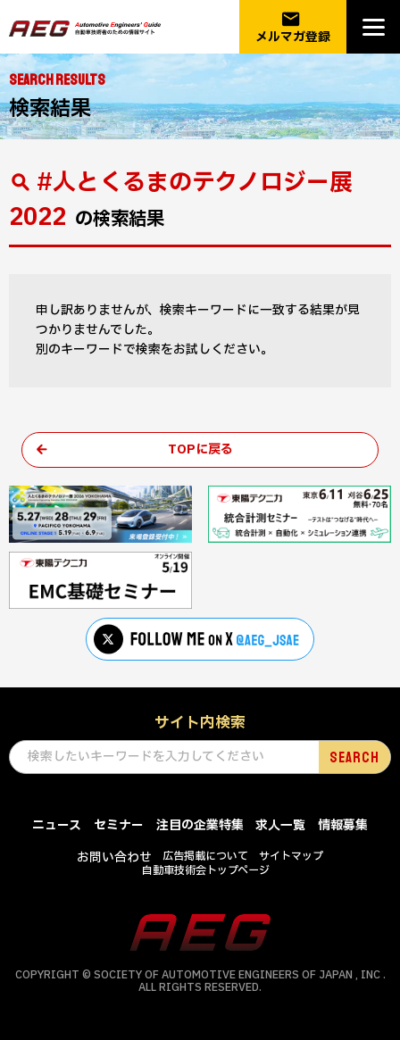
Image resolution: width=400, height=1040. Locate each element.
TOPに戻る (200, 449)
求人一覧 (280, 825)
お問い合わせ (114, 857)
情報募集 (343, 825)
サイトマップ (291, 856)
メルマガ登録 (292, 27)
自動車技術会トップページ (206, 870)
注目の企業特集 (200, 825)
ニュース (56, 825)
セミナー (119, 825)
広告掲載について (205, 856)
